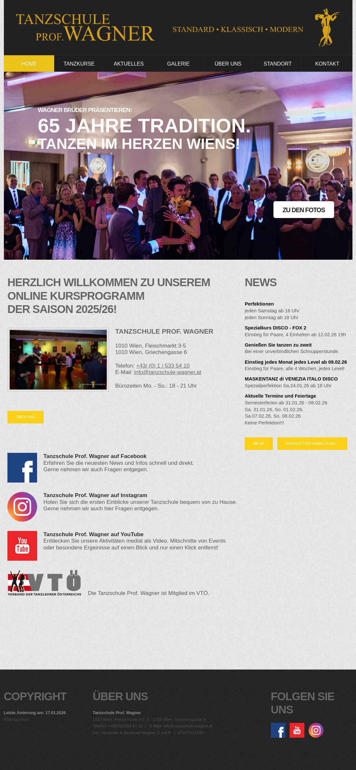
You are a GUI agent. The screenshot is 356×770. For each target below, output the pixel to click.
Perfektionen (259, 304)
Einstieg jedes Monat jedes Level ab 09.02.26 (296, 362)
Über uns (25, 417)
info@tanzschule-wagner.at (167, 372)
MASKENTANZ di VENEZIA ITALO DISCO (291, 378)
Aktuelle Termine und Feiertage (280, 396)
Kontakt (327, 64)
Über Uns (227, 64)
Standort (277, 64)
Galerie (178, 64)
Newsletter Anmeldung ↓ (312, 443)
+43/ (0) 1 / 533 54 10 (163, 365)
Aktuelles (129, 64)
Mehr (258, 443)
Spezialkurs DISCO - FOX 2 (275, 327)
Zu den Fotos (303, 209)
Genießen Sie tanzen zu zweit (278, 345)
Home (29, 64)
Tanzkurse (79, 64)
